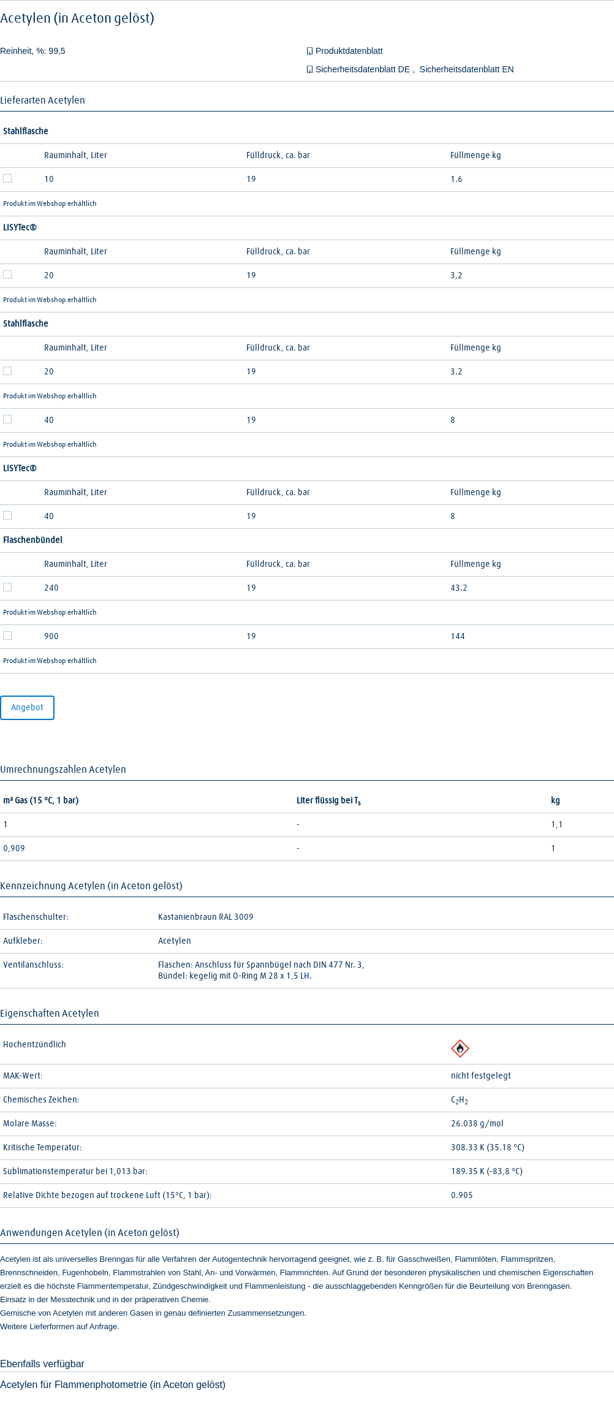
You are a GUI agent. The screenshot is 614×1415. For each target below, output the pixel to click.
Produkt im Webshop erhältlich (50, 204)
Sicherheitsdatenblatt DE (364, 69)
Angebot (27, 708)
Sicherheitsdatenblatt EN (467, 69)
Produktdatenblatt (349, 51)
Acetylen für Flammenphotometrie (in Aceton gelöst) (113, 1384)
